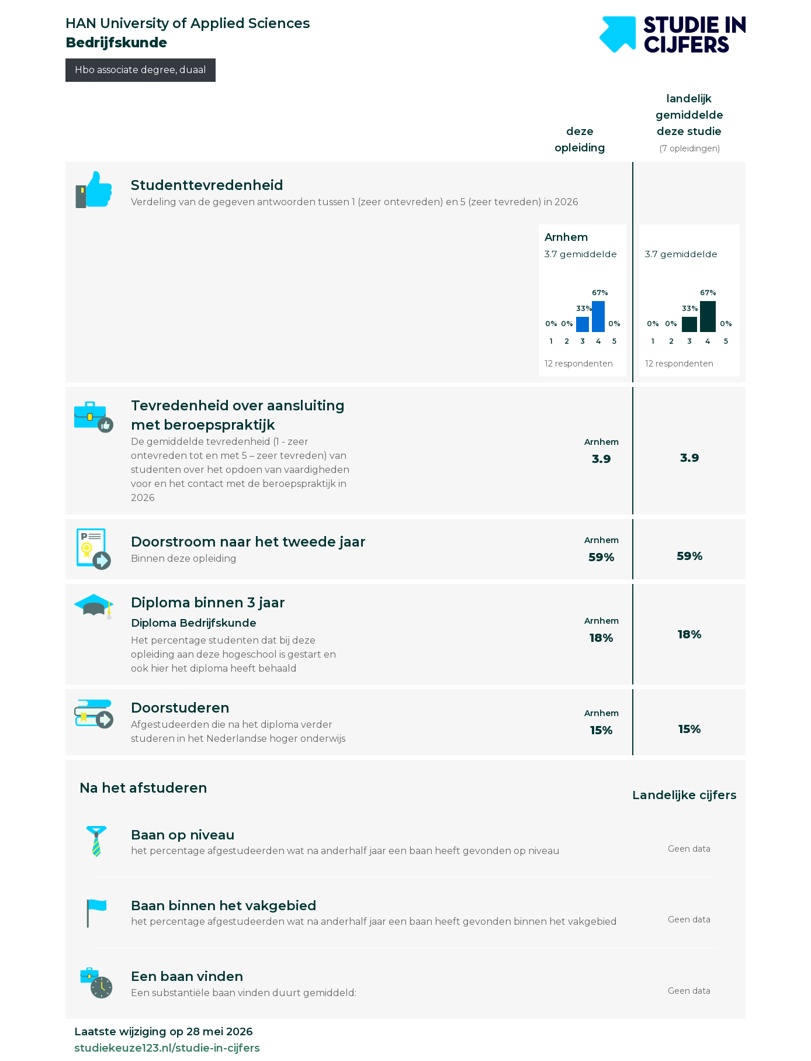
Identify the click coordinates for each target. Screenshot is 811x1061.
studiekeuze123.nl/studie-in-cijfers (167, 1048)
